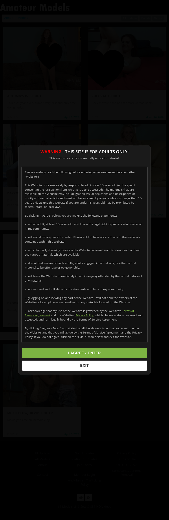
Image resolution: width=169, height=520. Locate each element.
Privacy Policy (84, 315)
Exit (84, 365)
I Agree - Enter (84, 353)
